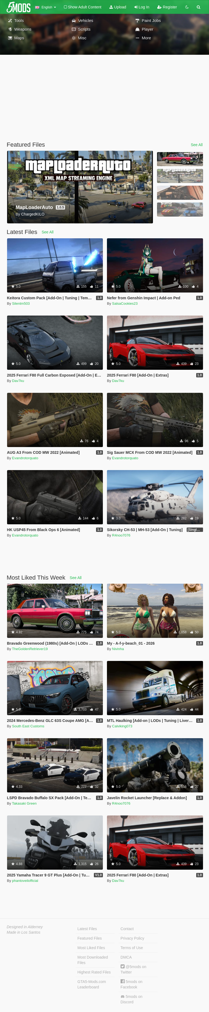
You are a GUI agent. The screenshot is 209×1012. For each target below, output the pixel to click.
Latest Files (87, 929)
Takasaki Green (24, 803)
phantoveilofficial (25, 881)
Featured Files (90, 938)
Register (167, 7)
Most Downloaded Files (93, 960)
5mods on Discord (131, 999)
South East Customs (28, 726)
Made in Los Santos (24, 932)
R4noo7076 (121, 535)
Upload (117, 7)
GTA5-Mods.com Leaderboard (92, 984)
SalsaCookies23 (125, 303)
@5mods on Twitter (133, 969)
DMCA (126, 957)
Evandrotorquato (25, 458)
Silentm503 (21, 303)
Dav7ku (18, 381)
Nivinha (118, 649)
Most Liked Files (91, 948)
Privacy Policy (132, 938)
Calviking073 (122, 726)
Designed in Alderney (25, 927)
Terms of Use (132, 948)
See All (197, 145)
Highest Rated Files (94, 972)
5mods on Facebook (131, 984)
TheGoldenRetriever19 (30, 649)
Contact (127, 929)
